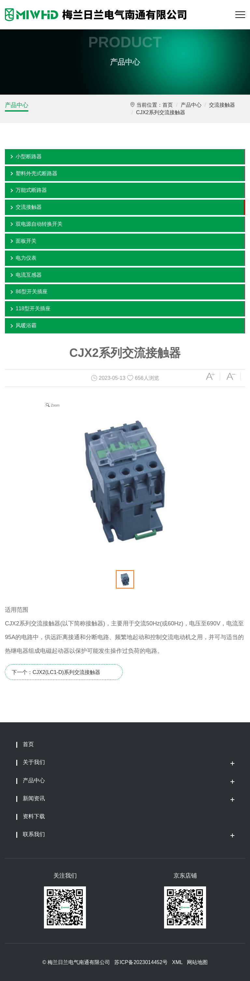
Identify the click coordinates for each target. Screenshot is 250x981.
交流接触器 (222, 105)
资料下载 (34, 816)
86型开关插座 (32, 291)
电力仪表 (26, 258)
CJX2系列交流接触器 (160, 112)
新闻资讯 (34, 798)
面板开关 (26, 241)
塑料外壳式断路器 (36, 173)
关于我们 (34, 762)
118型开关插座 (33, 308)
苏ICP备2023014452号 (141, 962)
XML (177, 962)
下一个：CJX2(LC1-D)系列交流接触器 (56, 672)
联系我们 (34, 834)
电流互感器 (29, 275)
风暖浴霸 (26, 325)
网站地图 (197, 962)
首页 (167, 105)
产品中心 (16, 105)
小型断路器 (29, 156)
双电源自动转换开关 (39, 224)
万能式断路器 (31, 190)
